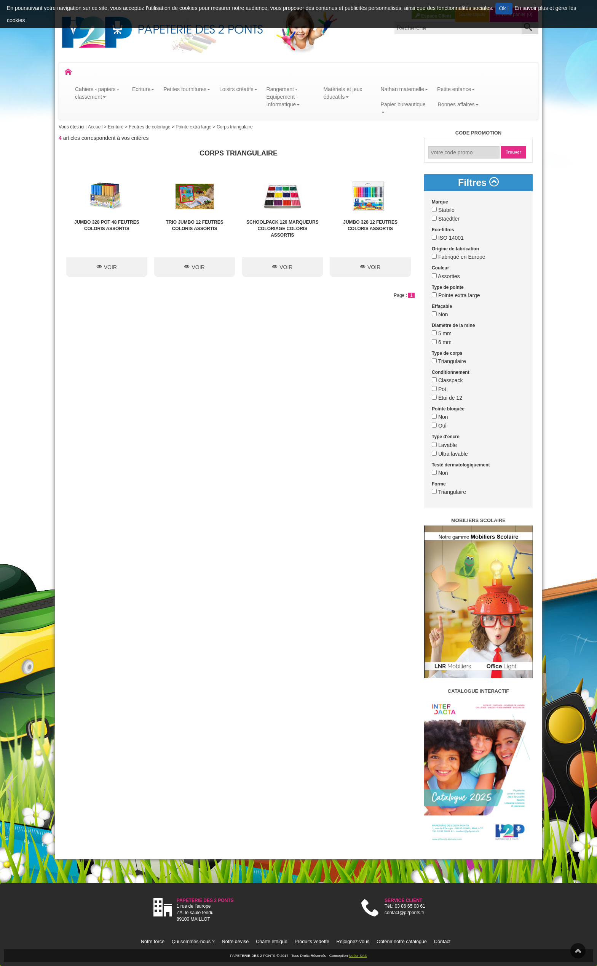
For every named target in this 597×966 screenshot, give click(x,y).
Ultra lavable (450, 454)
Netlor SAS (358, 955)
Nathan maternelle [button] (404, 89)
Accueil (96, 127)
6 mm (442, 342)
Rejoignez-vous (353, 941)
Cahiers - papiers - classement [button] (97, 93)
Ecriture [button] (143, 89)
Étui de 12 (447, 398)
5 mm (442, 333)
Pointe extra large (194, 127)
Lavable (444, 445)
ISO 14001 (448, 238)
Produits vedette (312, 941)
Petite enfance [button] (456, 89)
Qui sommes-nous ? (193, 941)
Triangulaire (449, 361)
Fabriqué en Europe (458, 257)
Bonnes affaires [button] (458, 104)
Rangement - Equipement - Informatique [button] (283, 96)
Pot (439, 389)
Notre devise (235, 941)
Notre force (152, 941)
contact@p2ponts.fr (404, 912)
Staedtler (446, 219)
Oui (439, 426)
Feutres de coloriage (150, 127)
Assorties (446, 276)
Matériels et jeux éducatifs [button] (343, 93)
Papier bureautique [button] (403, 107)
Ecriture (116, 127)
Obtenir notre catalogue (402, 941)
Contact (442, 941)
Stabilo (443, 210)
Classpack (447, 380)
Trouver (513, 152)
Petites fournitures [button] (186, 89)
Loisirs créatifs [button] (238, 89)
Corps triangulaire (235, 127)
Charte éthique (271, 941)
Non (440, 314)
